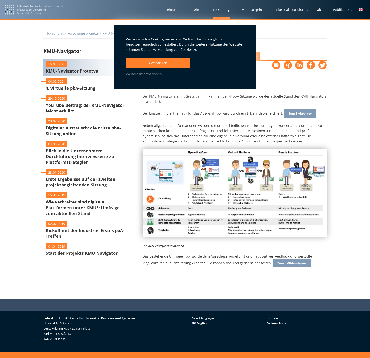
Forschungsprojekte (83, 33)
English (199, 323)
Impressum (275, 318)
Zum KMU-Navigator (294, 265)
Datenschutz (276, 323)
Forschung (55, 33)
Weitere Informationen (144, 74)
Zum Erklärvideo (302, 114)
